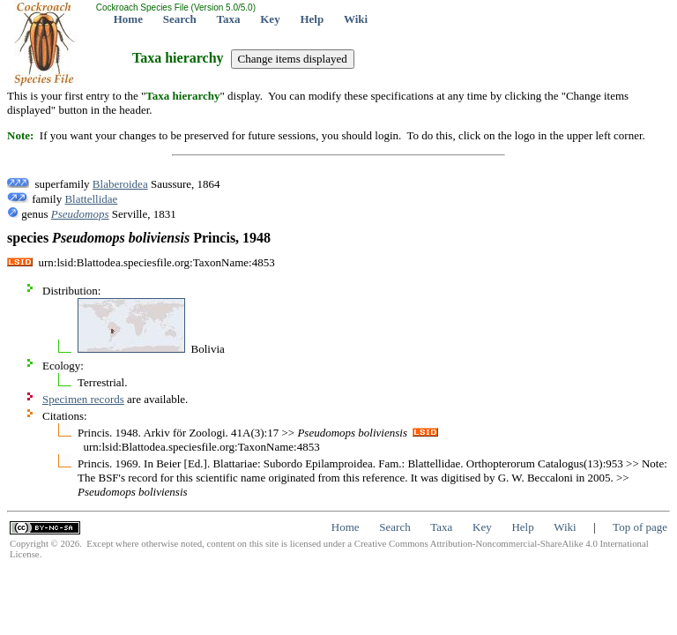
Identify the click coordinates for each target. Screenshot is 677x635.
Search (180, 19)
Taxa (229, 19)
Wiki (356, 19)
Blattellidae (90, 198)
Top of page (640, 527)
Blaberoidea (120, 183)
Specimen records (83, 399)
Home (128, 19)
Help (312, 19)
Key (269, 19)
